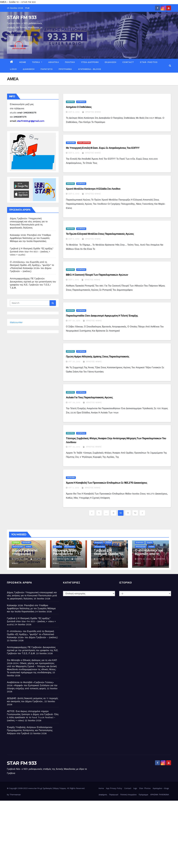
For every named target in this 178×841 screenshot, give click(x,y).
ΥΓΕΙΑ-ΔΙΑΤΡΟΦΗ (90, 62)
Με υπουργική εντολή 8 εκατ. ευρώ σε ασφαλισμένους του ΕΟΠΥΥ (102, 147)
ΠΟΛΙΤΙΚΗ (70, 62)
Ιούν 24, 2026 (62, 559)
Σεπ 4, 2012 (73, 239)
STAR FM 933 (21, 17)
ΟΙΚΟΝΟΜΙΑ (71, 142)
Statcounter (16, 322)
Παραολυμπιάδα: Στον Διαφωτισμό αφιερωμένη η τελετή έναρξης (102, 315)
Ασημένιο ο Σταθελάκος (79, 107)
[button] (170, 65)
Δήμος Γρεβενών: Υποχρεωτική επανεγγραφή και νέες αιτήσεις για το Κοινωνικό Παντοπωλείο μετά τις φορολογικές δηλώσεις (32, 595)
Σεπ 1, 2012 (73, 280)
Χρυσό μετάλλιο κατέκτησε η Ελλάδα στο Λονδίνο (93, 188)
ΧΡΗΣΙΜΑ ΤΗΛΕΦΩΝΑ (159, 795)
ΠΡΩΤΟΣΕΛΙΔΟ (18, 546)
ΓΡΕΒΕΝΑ (16, 542)
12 (135, 512)
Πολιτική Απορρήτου (128, 795)
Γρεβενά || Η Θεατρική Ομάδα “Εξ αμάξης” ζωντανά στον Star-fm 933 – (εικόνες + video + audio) (31, 251)
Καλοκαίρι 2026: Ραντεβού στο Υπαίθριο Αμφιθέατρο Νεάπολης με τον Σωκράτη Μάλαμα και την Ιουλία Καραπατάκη (30, 238)
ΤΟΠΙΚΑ (37, 62)
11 (128, 512)
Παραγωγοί (47, 69)
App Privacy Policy (114, 788)
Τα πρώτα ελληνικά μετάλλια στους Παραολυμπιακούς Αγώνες (100, 233)
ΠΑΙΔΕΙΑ (108, 542)
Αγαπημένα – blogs (89, 69)
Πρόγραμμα (65, 69)
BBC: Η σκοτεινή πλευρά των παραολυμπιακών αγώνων (97, 274)
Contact (128, 62)
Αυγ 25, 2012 (74, 447)
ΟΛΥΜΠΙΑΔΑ (81, 102)
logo (13, 69)
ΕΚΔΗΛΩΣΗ (110, 62)
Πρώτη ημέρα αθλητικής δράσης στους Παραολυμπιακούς (97, 356)
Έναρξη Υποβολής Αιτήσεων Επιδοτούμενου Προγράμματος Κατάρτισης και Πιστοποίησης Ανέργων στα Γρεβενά (30, 730)
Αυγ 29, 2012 (74, 402)
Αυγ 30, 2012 (74, 321)
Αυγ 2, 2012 (73, 488)
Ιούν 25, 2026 (21, 559)
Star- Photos (148, 62)
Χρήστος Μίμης (91, 112)
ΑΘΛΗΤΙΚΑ (53, 62)
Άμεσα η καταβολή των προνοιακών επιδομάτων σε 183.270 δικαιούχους (106, 482)
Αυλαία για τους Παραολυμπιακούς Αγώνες (89, 397)
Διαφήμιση (28, 69)
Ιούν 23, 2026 (144, 559)
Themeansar (15, 795)
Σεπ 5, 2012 (73, 153)
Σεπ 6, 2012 (74, 112)
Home (22, 62)
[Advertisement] (83, 820)
